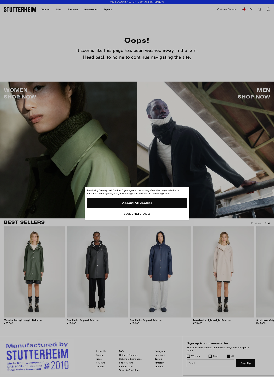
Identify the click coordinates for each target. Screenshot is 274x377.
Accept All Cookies (137, 203)
